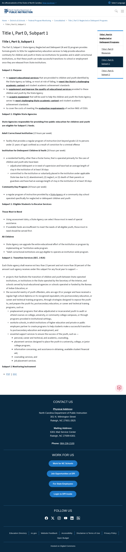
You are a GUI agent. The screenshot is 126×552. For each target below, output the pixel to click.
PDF (8, 374)
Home (4, 20)
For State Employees (63, 484)
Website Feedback (49, 533)
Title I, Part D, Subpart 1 (108, 62)
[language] (118, 3)
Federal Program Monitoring (39, 20)
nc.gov (34, 533)
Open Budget (63, 538)
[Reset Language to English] (109, 3)
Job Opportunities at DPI (63, 474)
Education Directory (18, 533)
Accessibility (66, 533)
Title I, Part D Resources (107, 51)
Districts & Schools (17, 20)
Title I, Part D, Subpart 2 (108, 72)
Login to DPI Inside (63, 494)
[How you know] (49, 3)
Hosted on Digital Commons (63, 546)
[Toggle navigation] (122, 11)
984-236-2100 (67, 443)
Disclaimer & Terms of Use (88, 533)
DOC (15, 374)
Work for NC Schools (63, 463)
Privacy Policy (110, 533)
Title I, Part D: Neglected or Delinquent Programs (88, 20)
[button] (114, 11)
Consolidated (59, 20)
